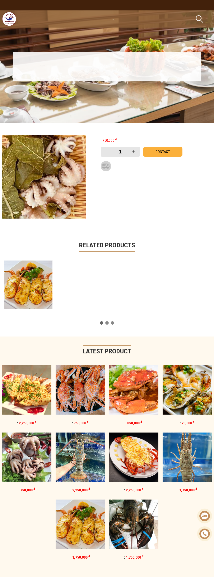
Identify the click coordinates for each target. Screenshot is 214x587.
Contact (162, 151)
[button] (101, 323)
